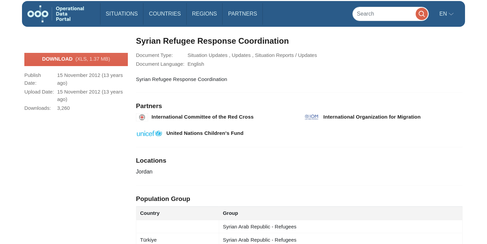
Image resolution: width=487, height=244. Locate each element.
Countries (165, 14)
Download (76, 59)
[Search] (390, 14)
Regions (204, 14)
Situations (122, 14)
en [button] (443, 14)
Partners (242, 14)
